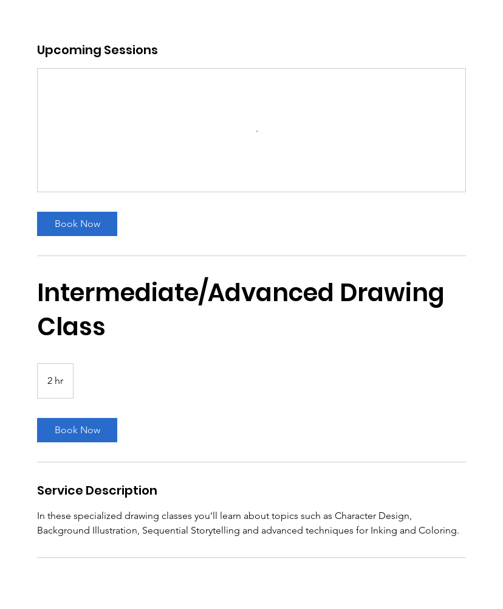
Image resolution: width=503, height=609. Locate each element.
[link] (77, 224)
